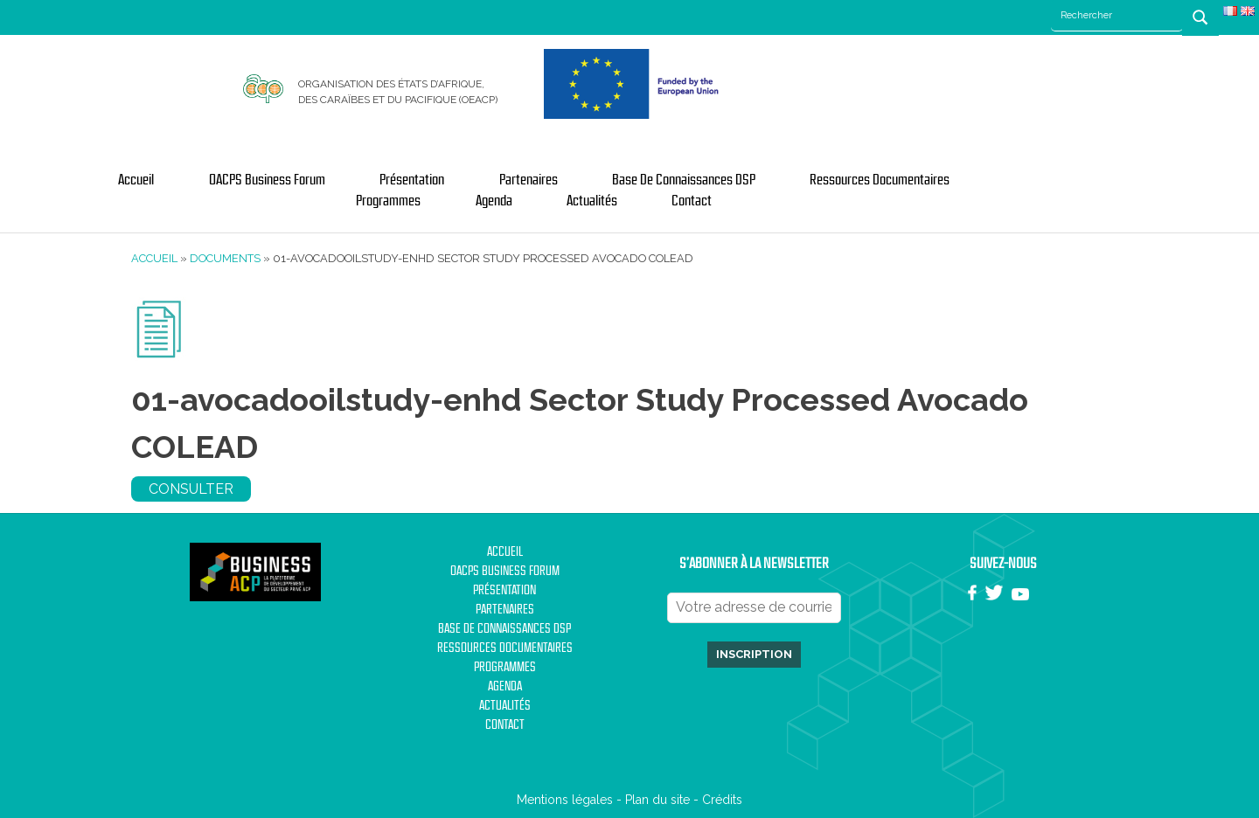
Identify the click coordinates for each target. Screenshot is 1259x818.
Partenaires (528, 180)
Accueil (136, 180)
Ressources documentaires (879, 180)
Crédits (722, 800)
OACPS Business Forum (267, 180)
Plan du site (657, 800)
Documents (225, 258)
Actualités (592, 201)
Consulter (191, 489)
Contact (691, 201)
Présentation (411, 180)
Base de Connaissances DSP (683, 180)
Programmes (388, 201)
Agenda (494, 201)
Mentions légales (565, 800)
